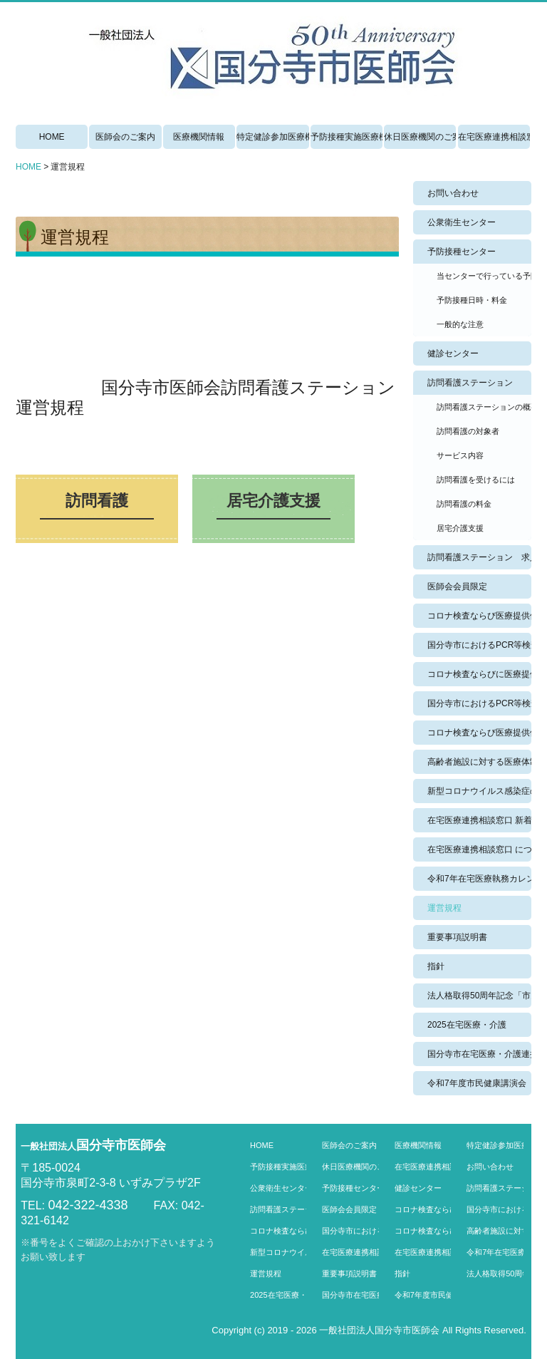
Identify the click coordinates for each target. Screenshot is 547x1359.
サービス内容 (460, 455)
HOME (52, 137)
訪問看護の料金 (464, 504)
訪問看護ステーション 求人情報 (479, 557)
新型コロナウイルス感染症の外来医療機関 (479, 791)
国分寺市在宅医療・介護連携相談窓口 (479, 1054)
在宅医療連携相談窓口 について (479, 849)
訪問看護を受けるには (476, 479)
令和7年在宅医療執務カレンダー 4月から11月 (479, 879)
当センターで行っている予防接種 (484, 276)
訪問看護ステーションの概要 (484, 407)
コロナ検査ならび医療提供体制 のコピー (479, 733)
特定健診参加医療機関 (272, 137)
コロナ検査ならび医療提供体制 (479, 616)
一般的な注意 (460, 324)
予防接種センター (461, 252)
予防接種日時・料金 (472, 300)
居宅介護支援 (460, 528)
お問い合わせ (453, 193)
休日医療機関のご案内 (420, 137)
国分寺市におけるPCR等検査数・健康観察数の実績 (479, 645)
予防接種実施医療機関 (346, 137)
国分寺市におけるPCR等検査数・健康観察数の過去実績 (479, 703)
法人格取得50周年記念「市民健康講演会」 (479, 996)
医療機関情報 (198, 137)
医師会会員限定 (457, 586)
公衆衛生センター (461, 222)
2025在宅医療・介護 (466, 1025)
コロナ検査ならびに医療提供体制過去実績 (479, 674)
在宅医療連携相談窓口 (494, 137)
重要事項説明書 (457, 937)
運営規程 (444, 908)
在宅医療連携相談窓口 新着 (479, 820)
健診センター (453, 353)
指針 (435, 966)
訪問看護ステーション (470, 383)
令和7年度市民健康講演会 (476, 1083)
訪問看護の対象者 (468, 431)
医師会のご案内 (125, 137)
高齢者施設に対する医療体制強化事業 (479, 762)
